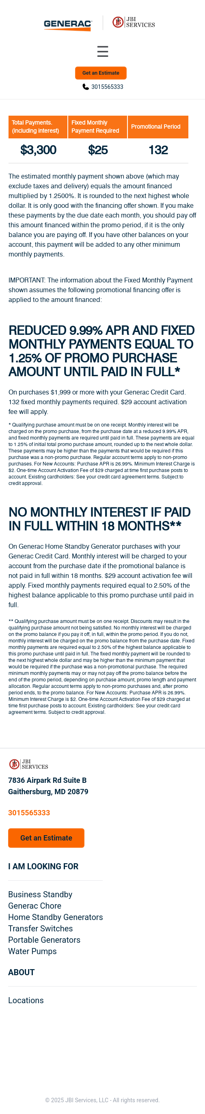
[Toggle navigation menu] (102, 52)
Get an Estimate (100, 73)
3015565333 (107, 87)
